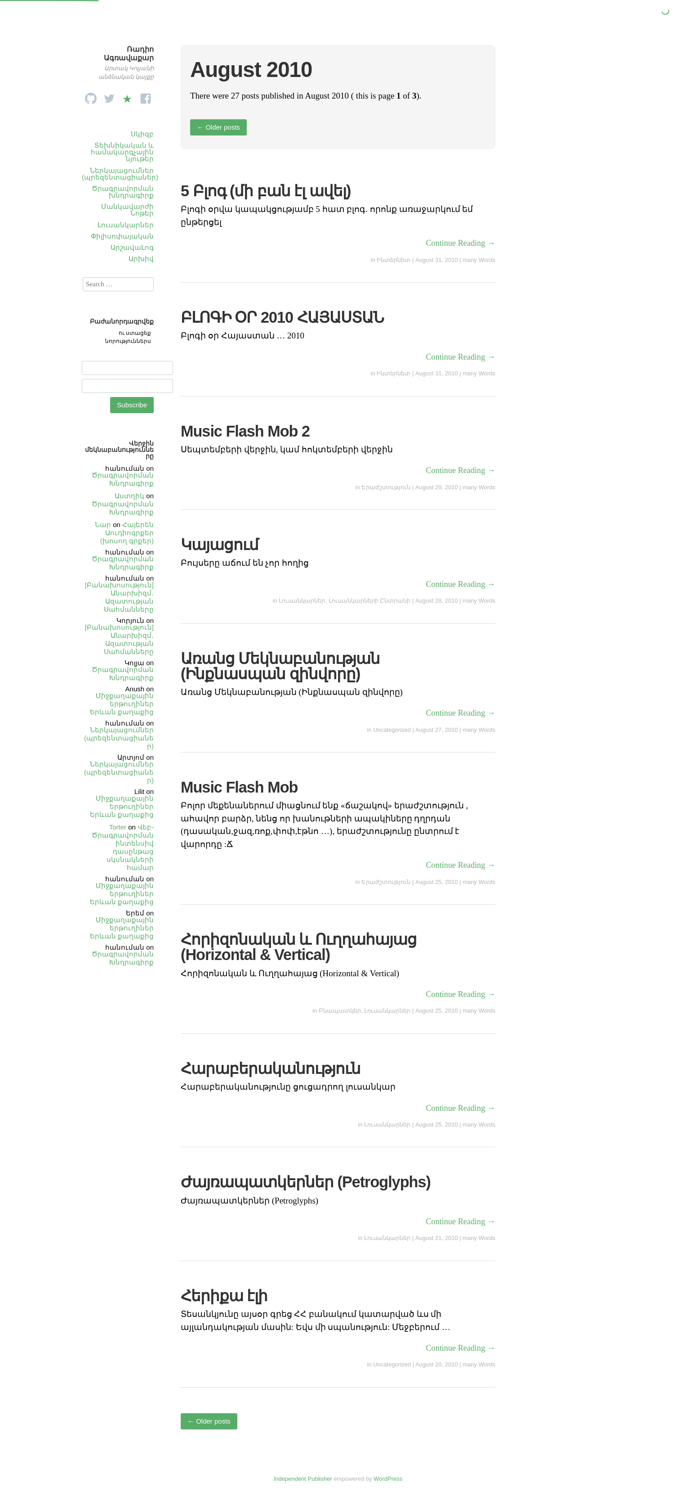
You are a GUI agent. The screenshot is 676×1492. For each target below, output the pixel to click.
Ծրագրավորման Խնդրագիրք (123, 479)
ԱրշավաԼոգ (132, 247)
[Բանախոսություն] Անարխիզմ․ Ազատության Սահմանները (119, 597)
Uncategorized (392, 729)
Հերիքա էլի (224, 1295)
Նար (103, 524)
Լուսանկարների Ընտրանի (370, 600)
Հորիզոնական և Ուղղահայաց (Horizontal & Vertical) (299, 947)
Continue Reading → (460, 243)
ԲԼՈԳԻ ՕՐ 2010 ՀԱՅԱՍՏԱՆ (282, 317)
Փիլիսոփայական (122, 236)
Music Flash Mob (239, 787)
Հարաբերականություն (270, 1068)
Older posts (218, 127)
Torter (117, 827)
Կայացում (219, 544)
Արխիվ (141, 258)
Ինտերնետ (393, 260)
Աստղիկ (129, 496)
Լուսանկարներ (126, 225)
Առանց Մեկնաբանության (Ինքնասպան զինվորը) (280, 666)
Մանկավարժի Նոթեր (127, 210)
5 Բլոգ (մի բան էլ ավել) (266, 190)
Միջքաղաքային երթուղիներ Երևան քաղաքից (122, 704)
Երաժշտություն (385, 487)
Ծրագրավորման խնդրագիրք (123, 192)
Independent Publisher (303, 1478)
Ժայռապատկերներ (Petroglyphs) (306, 1181)
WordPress (388, 1478)
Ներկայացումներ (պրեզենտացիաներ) (120, 174)
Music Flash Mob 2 (245, 431)
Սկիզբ (142, 134)
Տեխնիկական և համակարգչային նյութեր (122, 151)
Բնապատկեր (340, 1010)
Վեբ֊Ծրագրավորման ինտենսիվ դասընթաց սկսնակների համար (123, 847)
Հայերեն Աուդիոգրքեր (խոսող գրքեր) (127, 533)
